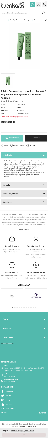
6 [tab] (24, 307)
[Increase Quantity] (43, 129)
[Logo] (12, 5)
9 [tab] (31, 307)
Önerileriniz (8, 202)
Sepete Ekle (12, 138)
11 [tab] (35, 307)
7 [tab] (26, 307)
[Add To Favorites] (17, 145)
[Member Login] (38, 4)
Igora (19, 107)
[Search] (24, 13)
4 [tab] (19, 307)
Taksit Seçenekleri (11, 193)
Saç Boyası (21, 104)
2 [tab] (14, 307)
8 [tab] (28, 307)
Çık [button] (24, 435)
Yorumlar (6, 185)
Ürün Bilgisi (7, 155)
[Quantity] (24, 129)
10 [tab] (33, 307)
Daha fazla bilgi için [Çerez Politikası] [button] (22, 431)
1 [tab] (12, 307)
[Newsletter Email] (24, 413)
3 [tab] (17, 307)
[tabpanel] (12, 295)
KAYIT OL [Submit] (42, 413)
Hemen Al (36, 138)
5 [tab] (21, 307)
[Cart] (44, 4)
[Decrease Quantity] (4, 129)
